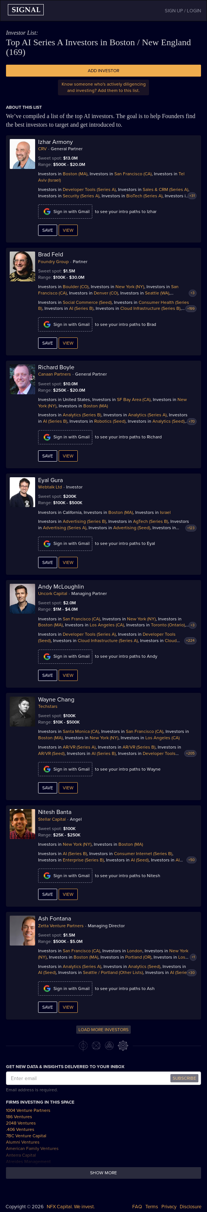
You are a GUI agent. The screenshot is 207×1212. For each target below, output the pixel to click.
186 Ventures (19, 1116)
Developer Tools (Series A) (89, 189)
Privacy (168, 1207)
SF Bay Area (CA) (134, 399)
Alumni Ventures (23, 1142)
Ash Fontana (54, 918)
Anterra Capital (21, 1155)
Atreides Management (28, 1161)
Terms (151, 1207)
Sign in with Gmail (65, 211)
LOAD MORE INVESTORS (103, 1029)
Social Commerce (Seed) (87, 302)
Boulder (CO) (76, 286)
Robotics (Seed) (110, 421)
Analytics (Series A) (147, 414)
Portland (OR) (138, 957)
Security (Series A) (81, 195)
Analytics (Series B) (82, 414)
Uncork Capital (52, 593)
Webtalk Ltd (50, 487)
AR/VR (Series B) (139, 747)
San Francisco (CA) (133, 173)
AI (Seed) (140, 860)
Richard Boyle (56, 367)
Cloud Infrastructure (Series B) (150, 308)
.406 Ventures (20, 1129)
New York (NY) (129, 286)
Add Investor (103, 70)
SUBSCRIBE (184, 1078)
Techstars (48, 706)
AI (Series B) (81, 308)
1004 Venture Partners (28, 1110)
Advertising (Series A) (64, 527)
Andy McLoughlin (61, 586)
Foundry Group (53, 261)
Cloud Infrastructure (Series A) (108, 640)
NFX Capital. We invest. (71, 1207)
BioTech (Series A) (144, 195)
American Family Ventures (32, 1148)
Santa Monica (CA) (81, 731)
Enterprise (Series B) (83, 860)
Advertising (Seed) (131, 527)
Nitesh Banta (54, 812)
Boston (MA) (75, 173)
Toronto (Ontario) (168, 624)
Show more (103, 1172)
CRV (42, 148)
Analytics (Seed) (168, 421)
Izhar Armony (55, 142)
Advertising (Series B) (84, 521)
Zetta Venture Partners (61, 925)
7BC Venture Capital (26, 1135)
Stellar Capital (52, 819)
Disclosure (190, 1207)
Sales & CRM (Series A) (165, 189)
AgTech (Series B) (150, 521)
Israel (165, 512)
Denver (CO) (106, 293)
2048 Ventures (21, 1123)
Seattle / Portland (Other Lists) (113, 972)
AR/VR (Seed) (51, 753)
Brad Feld (50, 254)
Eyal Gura (50, 480)
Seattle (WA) (157, 293)
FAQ (137, 1207)
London (134, 950)
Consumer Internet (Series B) (143, 853)
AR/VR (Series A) (79, 747)
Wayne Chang (56, 699)
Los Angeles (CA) (107, 624)
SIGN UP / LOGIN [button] (183, 11)
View (68, 230)
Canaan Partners (54, 374)
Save (47, 230)
